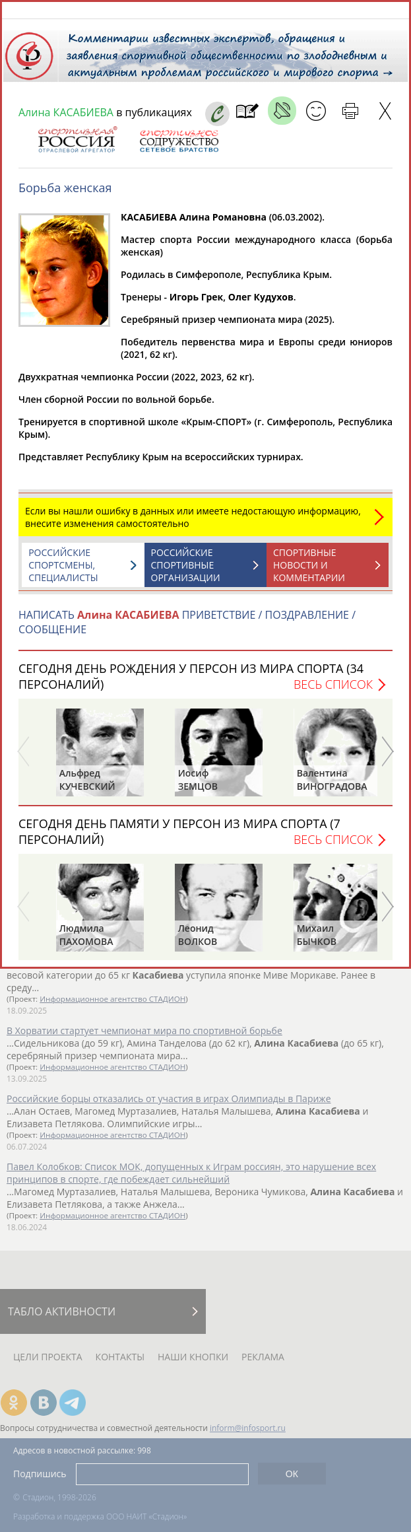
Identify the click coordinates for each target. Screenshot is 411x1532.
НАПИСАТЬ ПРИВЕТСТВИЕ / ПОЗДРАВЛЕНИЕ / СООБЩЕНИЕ (187, 628)
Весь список (333, 691)
